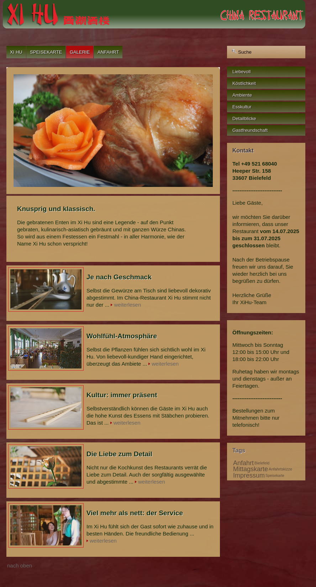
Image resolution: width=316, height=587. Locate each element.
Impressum (249, 475)
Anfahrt (108, 52)
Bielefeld (261, 463)
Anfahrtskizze (280, 469)
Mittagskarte (250, 469)
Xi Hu (16, 52)
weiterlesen (127, 305)
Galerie (80, 52)
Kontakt (243, 150)
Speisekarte (46, 52)
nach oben (19, 565)
